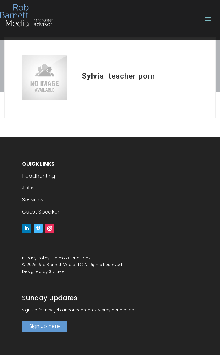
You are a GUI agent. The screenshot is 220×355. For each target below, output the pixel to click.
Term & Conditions (72, 258)
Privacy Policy (36, 258)
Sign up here (44, 326)
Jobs (28, 187)
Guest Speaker (41, 211)
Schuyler (57, 271)
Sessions (32, 199)
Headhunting (38, 175)
